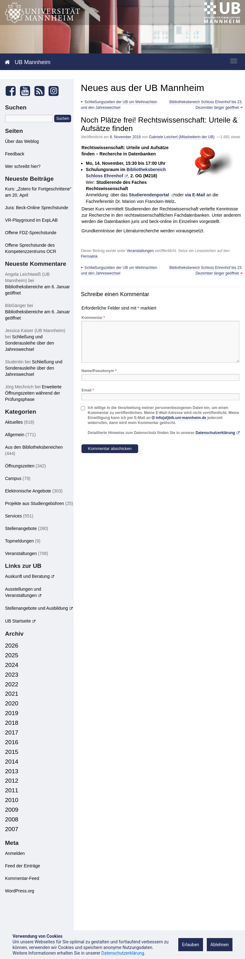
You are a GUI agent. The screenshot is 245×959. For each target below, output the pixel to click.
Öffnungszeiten (19, 465)
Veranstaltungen (140, 251)
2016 (11, 742)
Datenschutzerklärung (215, 433)
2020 (11, 703)
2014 (11, 761)
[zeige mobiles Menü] (233, 61)
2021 (11, 693)
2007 (11, 829)
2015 (11, 752)
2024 (11, 665)
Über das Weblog (22, 141)
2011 (11, 790)
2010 (11, 800)
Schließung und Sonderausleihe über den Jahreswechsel (29, 343)
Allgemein (14, 434)
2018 (11, 722)
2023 (11, 674)
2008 (11, 819)
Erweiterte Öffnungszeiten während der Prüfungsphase (33, 393)
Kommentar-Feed (22, 878)
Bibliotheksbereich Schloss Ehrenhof (126, 172)
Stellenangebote (21, 528)
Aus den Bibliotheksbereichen (34, 447)
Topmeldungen (19, 540)
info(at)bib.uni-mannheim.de (181, 418)
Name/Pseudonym (99, 371)
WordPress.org (19, 890)
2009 (11, 809)
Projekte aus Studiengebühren (34, 503)
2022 (11, 684)
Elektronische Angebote (28, 490)
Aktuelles (14, 422)
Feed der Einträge (22, 865)
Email (87, 390)
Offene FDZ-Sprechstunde (30, 232)
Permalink (89, 256)
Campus (13, 478)
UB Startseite (18, 620)
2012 (11, 780)
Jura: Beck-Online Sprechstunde (36, 207)
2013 (11, 771)
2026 (11, 645)
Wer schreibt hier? (22, 166)
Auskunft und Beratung (27, 576)
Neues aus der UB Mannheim (142, 88)
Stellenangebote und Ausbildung (36, 608)
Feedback (14, 153)
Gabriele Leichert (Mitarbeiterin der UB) (181, 137)
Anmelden (15, 853)
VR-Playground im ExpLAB (31, 220)
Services (13, 515)
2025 (11, 655)
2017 (11, 732)
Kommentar (93, 317)
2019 (11, 713)
